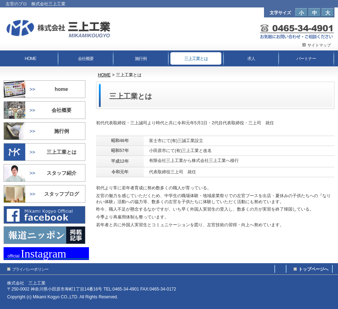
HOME (104, 74)
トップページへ (313, 269)
